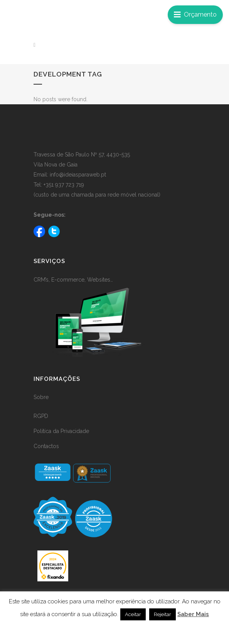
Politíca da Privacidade (61, 431)
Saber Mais (193, 614)
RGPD (41, 416)
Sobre (41, 397)
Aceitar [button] (133, 614)
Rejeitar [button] (162, 614)
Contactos (46, 446)
